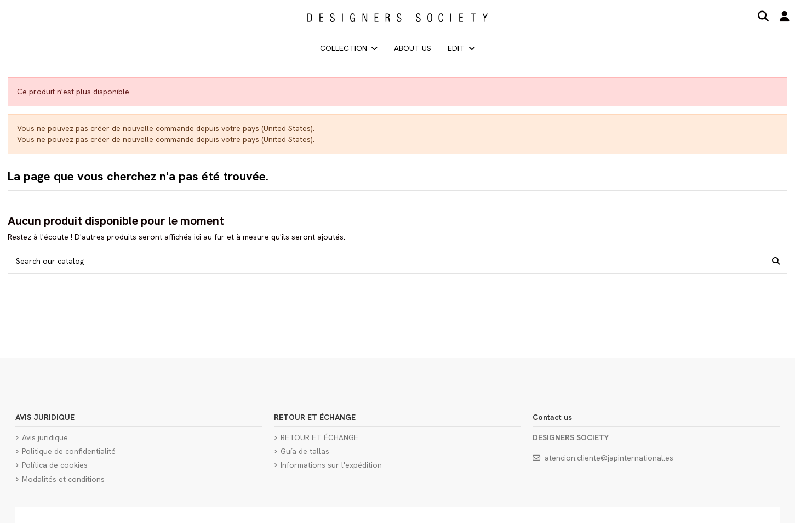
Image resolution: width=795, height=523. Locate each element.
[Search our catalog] (775, 261)
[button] (461, 48)
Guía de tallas (305, 451)
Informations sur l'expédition (331, 465)
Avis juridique (45, 437)
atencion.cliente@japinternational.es (609, 458)
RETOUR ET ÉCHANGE (319, 437)
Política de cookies (55, 465)
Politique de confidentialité (69, 451)
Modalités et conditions (63, 479)
